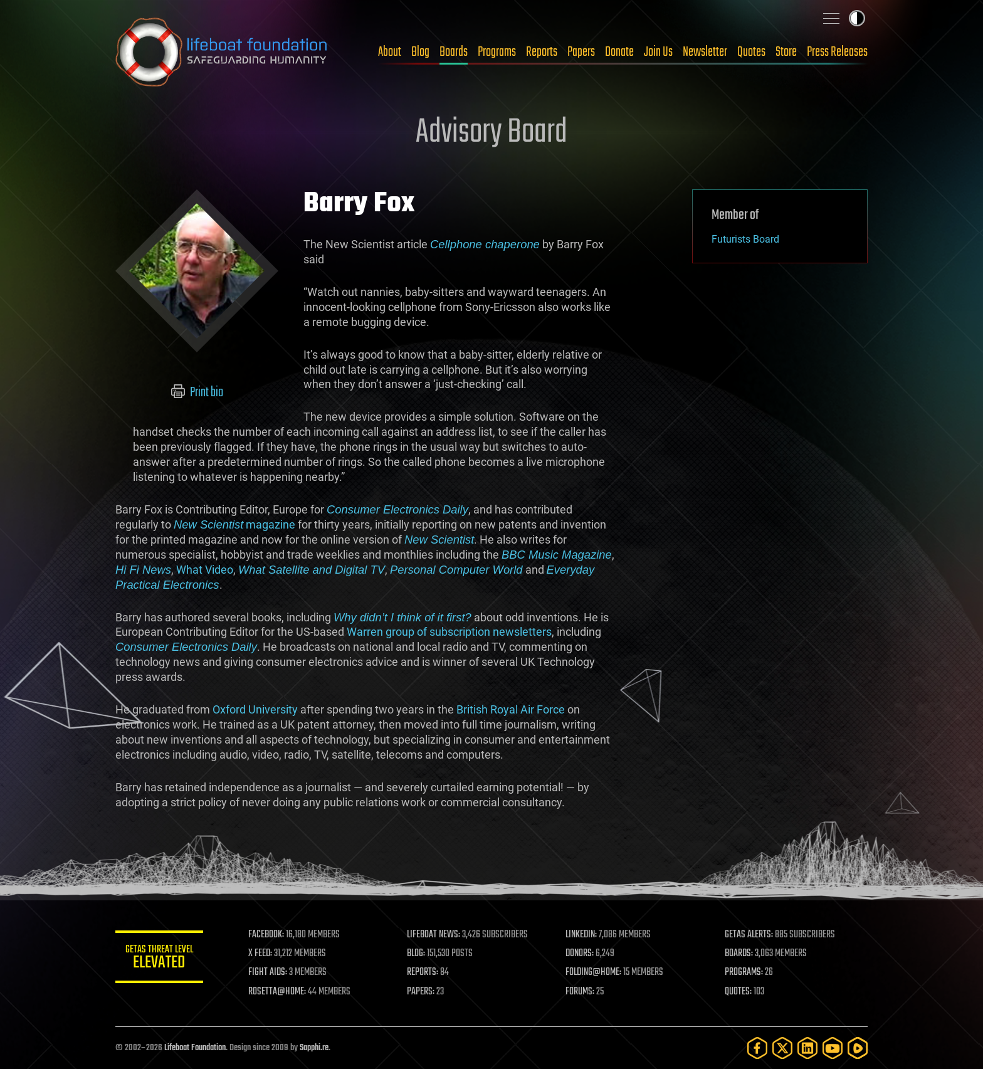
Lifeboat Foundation (195, 1048)
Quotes (751, 52)
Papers (581, 52)
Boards (453, 52)
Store (786, 52)
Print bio (197, 392)
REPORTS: (422, 972)
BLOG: (416, 953)
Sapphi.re (314, 1048)
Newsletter (705, 52)
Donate (619, 52)
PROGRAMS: (744, 972)
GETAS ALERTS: (749, 935)
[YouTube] (833, 1048)
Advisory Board (491, 133)
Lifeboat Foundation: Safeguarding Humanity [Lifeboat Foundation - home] (222, 52)
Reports (541, 52)
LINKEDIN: (581, 935)
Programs (497, 52)
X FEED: (260, 953)
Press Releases (837, 52)
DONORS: (580, 953)
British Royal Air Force (510, 709)
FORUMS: (580, 992)
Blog (420, 52)
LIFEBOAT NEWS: (433, 935)
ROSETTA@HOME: (277, 992)
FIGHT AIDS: (267, 972)
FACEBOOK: (266, 935)
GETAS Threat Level (159, 959)
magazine (234, 524)
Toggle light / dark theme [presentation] (857, 18)
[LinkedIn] (807, 1048)
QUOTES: (738, 992)
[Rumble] (858, 1048)
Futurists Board (745, 239)
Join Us (658, 52)
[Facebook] (757, 1048)
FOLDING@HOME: (594, 972)
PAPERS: (420, 992)
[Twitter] (782, 1048)
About (389, 52)
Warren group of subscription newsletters (449, 631)
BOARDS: (739, 953)
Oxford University (255, 709)
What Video (204, 569)
